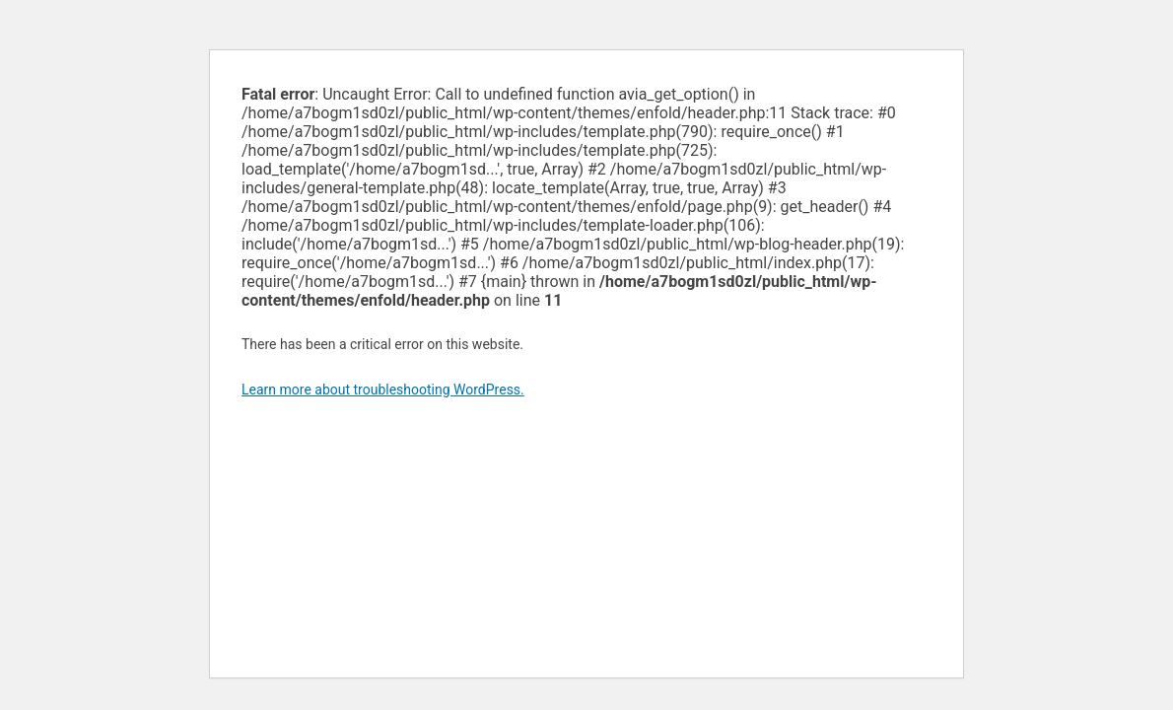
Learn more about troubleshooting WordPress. (383, 389)
